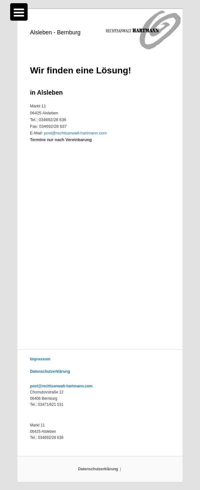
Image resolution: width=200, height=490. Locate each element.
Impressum (40, 359)
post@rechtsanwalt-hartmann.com (75, 133)
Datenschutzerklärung (50, 371)
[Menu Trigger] (19, 12)
